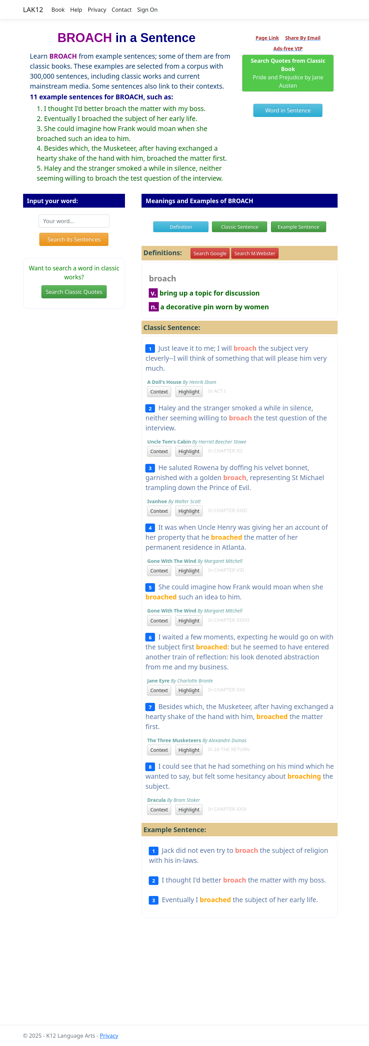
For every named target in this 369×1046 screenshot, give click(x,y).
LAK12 (33, 9)
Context (159, 391)
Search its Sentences (74, 239)
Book (58, 9)
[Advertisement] (184, 977)
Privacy (97, 9)
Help (76, 9)
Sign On (147, 9)
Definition (181, 226)
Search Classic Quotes (74, 292)
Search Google (210, 253)
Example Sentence (298, 226)
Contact (122, 9)
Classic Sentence (239, 226)
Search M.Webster (254, 253)
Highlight (189, 391)
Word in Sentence (288, 110)
